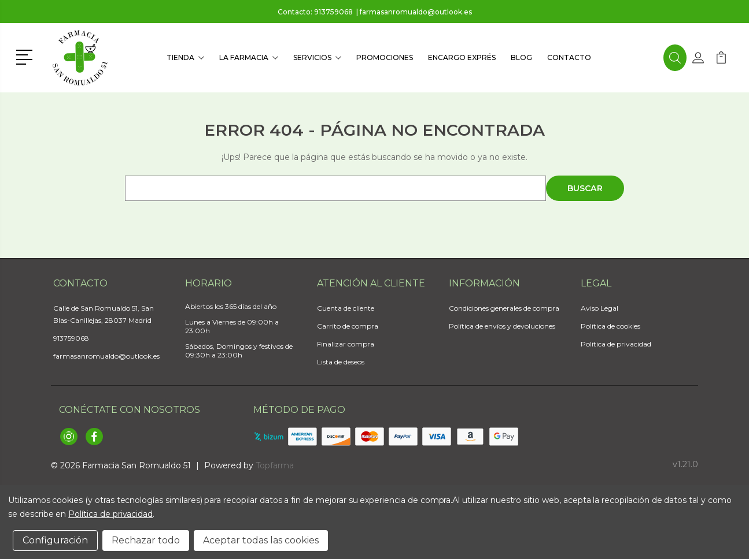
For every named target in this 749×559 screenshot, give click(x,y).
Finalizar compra (345, 344)
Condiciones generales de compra (504, 308)
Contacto (569, 57)
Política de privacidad (616, 344)
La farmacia (248, 57)
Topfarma (275, 465)
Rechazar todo (146, 540)
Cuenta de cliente (345, 308)
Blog (521, 57)
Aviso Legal (599, 308)
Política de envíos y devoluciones (502, 326)
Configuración (55, 540)
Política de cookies (610, 326)
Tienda (185, 57)
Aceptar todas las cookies (261, 540)
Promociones (384, 57)
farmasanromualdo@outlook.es (416, 12)
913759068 (333, 12)
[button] (26, 56)
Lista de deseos (340, 361)
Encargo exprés (462, 57)
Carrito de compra (347, 326)
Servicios (317, 57)
